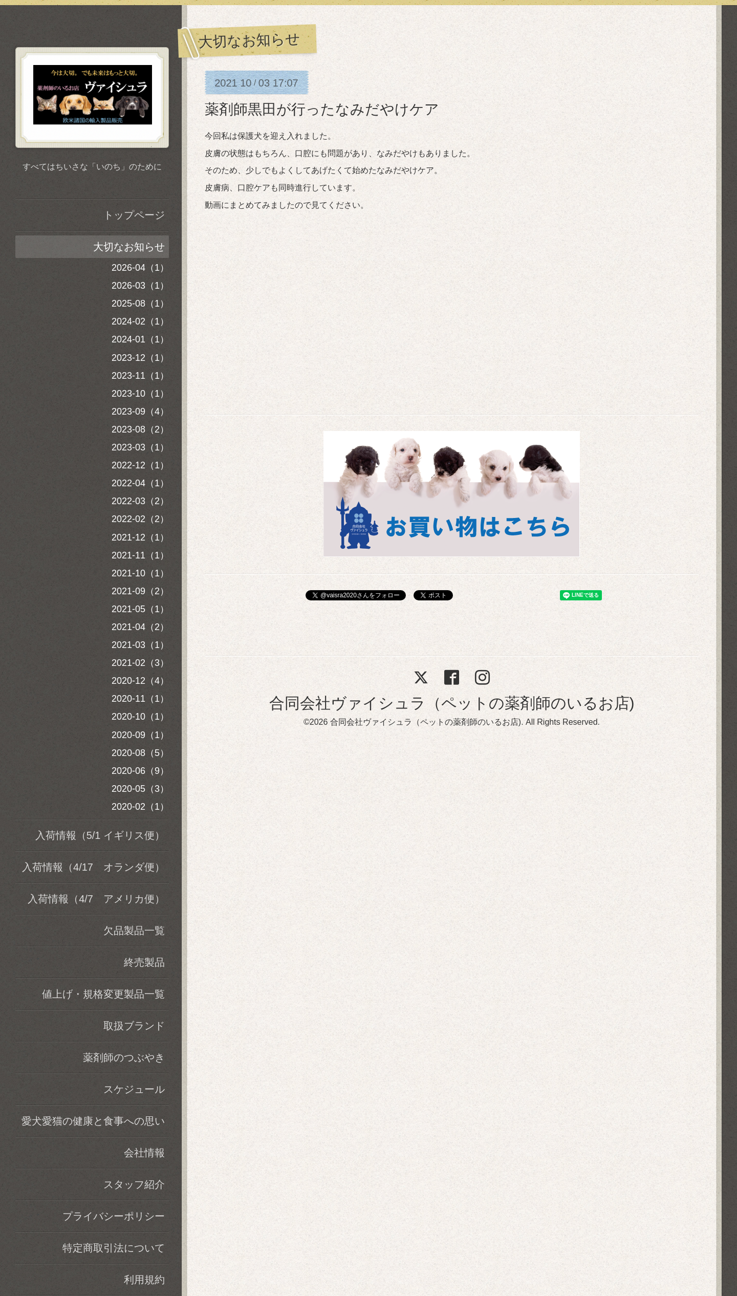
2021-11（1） (140, 555)
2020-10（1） (140, 716)
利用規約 (144, 1279)
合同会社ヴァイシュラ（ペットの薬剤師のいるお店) (452, 703)
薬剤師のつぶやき (124, 1057)
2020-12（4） (140, 681)
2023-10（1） (140, 393)
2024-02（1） (140, 321)
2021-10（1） (140, 573)
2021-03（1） (140, 645)
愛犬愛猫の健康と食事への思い (93, 1121)
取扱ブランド (134, 1025)
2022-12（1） (140, 465)
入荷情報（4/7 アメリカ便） (96, 898)
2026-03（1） (140, 285)
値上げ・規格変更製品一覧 (103, 994)
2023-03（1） (140, 447)
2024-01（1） (140, 339)
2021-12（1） (140, 537)
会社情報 (144, 1152)
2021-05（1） (140, 609)
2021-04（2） (140, 627)
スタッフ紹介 (134, 1184)
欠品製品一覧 (134, 930)
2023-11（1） (140, 376)
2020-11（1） (140, 699)
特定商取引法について (113, 1248)
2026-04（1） (140, 268)
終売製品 (144, 962)
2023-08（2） (140, 429)
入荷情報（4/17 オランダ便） (93, 867)
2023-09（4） (140, 411)
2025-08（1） (140, 303)
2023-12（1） (140, 358)
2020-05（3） (140, 789)
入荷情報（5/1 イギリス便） (100, 835)
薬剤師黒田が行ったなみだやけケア (322, 109)
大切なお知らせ (129, 246)
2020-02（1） (140, 807)
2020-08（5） (140, 753)
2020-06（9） (140, 771)
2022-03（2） (140, 501)
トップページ (134, 215)
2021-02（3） (140, 663)
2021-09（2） (140, 591)
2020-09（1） (140, 735)
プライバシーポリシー (113, 1216)
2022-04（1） (140, 483)
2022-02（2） (140, 519)
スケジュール (134, 1089)
